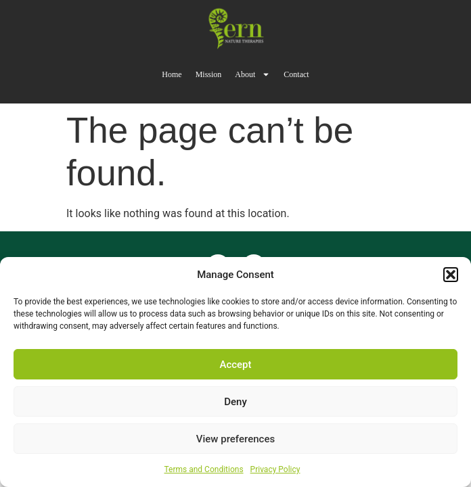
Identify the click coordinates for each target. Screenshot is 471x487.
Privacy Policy (275, 469)
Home (171, 74)
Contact (296, 74)
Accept (235, 364)
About (252, 74)
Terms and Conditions (204, 469)
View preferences (235, 439)
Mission (209, 74)
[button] (450, 274)
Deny (235, 402)
